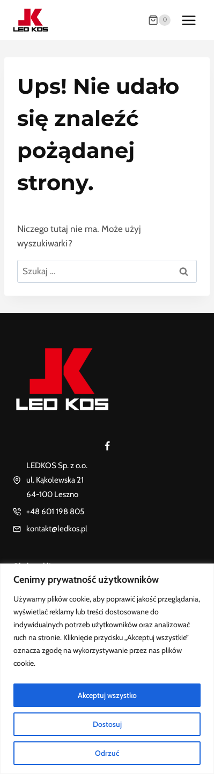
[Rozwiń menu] (188, 20)
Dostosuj (107, 724)
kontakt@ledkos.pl (56, 528)
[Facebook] (107, 446)
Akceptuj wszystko (107, 695)
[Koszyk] (159, 20)
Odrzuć (107, 753)
